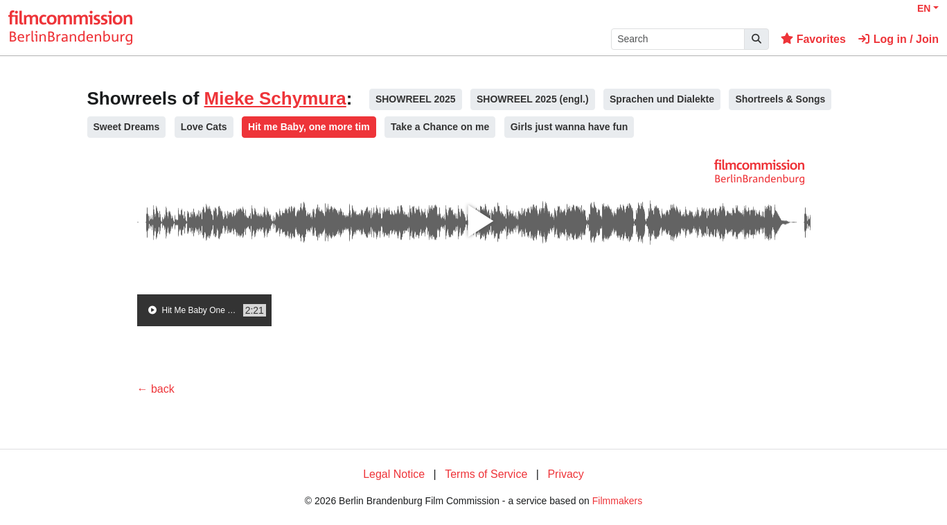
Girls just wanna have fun (569, 126)
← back (156, 389)
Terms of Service (486, 474)
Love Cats (204, 126)
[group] (204, 310)
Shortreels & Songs (780, 99)
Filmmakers (617, 500)
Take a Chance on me (440, 126)
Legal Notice (394, 474)
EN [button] (923, 8)
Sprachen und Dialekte (662, 99)
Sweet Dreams (127, 126)
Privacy (565, 474)
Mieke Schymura (275, 98)
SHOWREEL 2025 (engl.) (533, 99)
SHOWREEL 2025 (415, 99)
